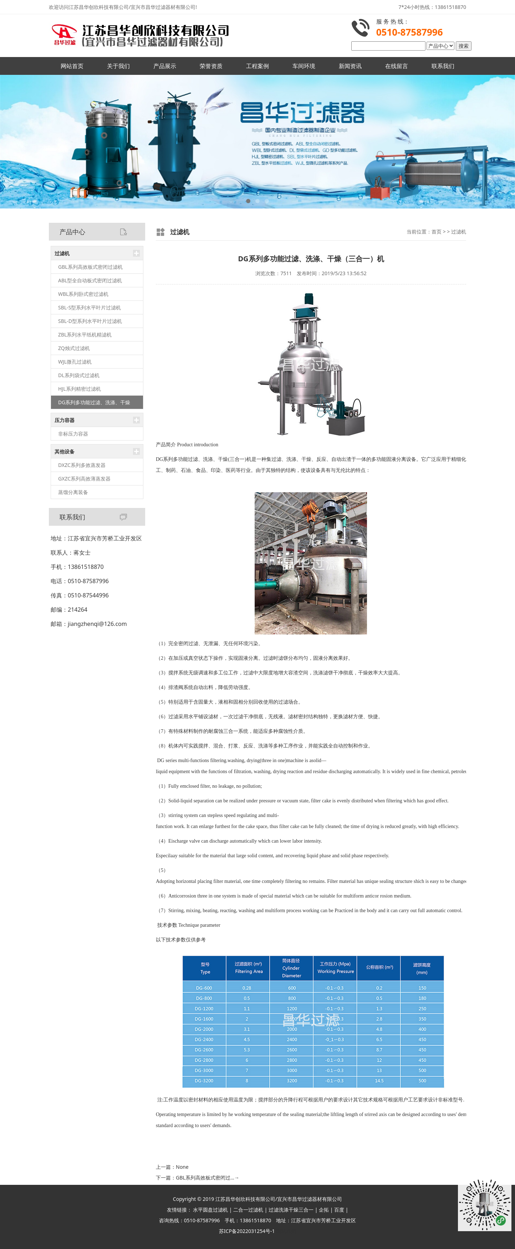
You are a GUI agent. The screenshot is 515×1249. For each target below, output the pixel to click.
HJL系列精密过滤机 (79, 388)
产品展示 (164, 66)
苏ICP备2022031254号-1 (247, 1231)
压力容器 (65, 420)
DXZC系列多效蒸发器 (82, 465)
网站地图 (286, 1231)
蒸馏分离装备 (73, 492)
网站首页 (72, 66)
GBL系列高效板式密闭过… (207, 1177)
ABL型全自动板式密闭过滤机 (90, 280)
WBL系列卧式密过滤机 (83, 294)
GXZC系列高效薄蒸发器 (84, 478)
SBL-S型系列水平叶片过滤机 (89, 307)
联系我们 (443, 66)
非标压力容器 (73, 433)
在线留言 (396, 66)
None (182, 1166)
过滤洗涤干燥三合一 (291, 1209)
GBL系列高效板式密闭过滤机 (90, 266)
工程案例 (257, 66)
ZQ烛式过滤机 (74, 348)
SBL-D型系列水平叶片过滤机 (90, 321)
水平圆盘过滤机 (210, 1209)
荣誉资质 (211, 66)
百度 (339, 1209)
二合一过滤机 (248, 1209)
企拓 (324, 1209)
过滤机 (62, 253)
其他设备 (65, 451)
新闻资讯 (350, 66)
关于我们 (118, 66)
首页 (437, 231)
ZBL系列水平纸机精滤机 (85, 334)
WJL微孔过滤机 (75, 361)
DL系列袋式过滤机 (79, 375)
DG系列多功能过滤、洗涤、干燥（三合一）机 (94, 404)
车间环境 (303, 66)
